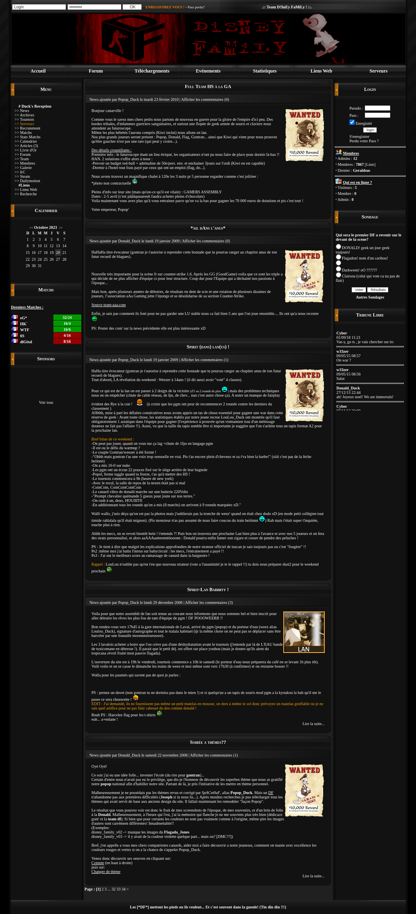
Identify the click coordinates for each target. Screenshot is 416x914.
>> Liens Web (26, 189)
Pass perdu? (196, 7)
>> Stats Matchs (28, 137)
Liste (370, 164)
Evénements (208, 71)
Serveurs (378, 71)
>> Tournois (24, 119)
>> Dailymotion (27, 181)
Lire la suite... (313, 723)
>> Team (22, 159)
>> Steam (22, 176)
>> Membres (25, 163)
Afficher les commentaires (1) (204, 360)
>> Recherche (26, 194)
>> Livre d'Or (26, 150)
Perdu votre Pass (362, 141)
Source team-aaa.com (109, 305)
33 (119, 889)
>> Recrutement (28, 128)
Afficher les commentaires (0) (205, 99)
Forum (96, 71)
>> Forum (23, 154)
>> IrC (20, 172)
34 (124, 889)
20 (58, 252)
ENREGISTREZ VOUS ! (164, 7)
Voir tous (46, 402)
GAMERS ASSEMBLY (203, 192)
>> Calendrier (26, 141)
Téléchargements (152, 71)
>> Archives (24, 115)
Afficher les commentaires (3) (209, 602)
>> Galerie (23, 167)
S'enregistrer (359, 136)
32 (114, 889)
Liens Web (321, 71)
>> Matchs (23, 132)
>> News (22, 110)
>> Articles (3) (26, 145)
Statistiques (265, 71)
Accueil (38, 71)
